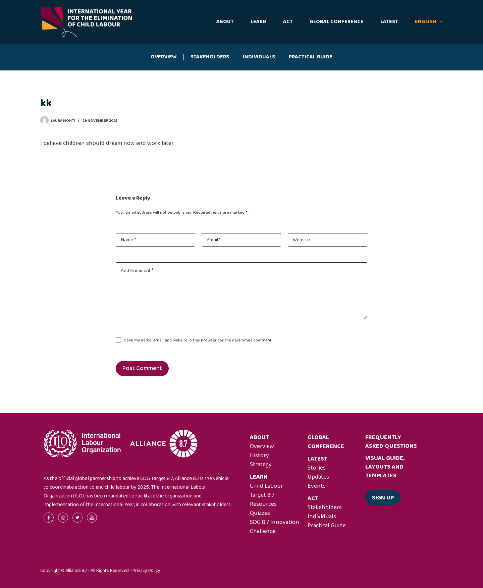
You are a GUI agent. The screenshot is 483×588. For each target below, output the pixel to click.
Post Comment (142, 368)
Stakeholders (210, 57)
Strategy (261, 464)
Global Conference (337, 21)
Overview (164, 57)
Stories (317, 468)
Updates (318, 477)
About (225, 21)
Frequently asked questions (391, 442)
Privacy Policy (146, 570)
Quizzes (260, 513)
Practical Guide (310, 57)
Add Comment (137, 270)
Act (288, 21)
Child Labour (266, 486)
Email (214, 240)
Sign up (383, 497)
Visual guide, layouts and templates (385, 466)
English (429, 21)
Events (317, 486)
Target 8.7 (262, 495)
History (259, 455)
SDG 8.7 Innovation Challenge (274, 527)
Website (301, 240)
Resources (263, 504)
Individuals (259, 57)
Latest (389, 21)
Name (128, 240)
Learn (258, 21)
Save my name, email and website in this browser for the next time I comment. (198, 340)
